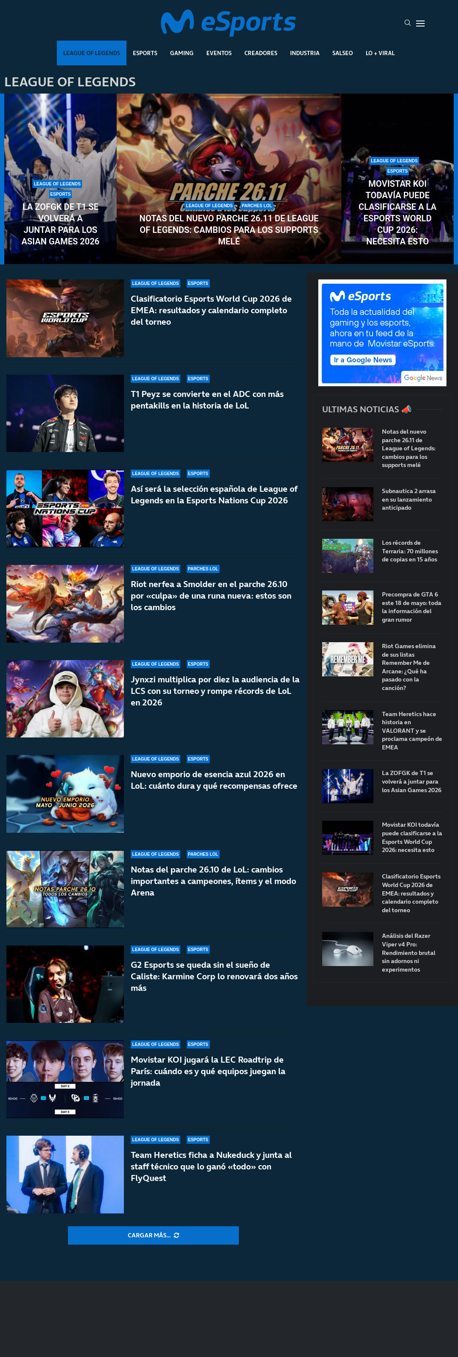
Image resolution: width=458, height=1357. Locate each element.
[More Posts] (153, 1235)
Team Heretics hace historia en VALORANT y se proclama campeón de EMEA (412, 731)
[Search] (407, 23)
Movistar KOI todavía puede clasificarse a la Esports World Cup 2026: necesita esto (397, 213)
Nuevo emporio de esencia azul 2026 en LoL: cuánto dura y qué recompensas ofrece (214, 780)
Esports (145, 53)
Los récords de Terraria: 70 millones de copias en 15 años (410, 551)
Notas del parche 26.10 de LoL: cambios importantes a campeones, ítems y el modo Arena (213, 881)
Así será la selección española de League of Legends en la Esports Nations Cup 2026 (214, 494)
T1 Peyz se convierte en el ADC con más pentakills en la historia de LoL (207, 399)
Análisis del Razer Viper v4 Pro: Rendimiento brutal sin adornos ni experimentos (408, 952)
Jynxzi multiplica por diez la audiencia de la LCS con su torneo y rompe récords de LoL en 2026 (215, 690)
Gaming (182, 53)
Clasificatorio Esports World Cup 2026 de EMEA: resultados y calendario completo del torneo (211, 310)
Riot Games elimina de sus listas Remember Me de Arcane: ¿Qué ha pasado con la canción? (409, 667)
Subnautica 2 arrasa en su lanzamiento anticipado (409, 499)
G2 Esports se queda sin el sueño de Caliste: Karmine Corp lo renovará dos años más (214, 976)
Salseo (342, 53)
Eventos (219, 53)
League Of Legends (91, 53)
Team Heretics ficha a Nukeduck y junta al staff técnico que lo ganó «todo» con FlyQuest (211, 1166)
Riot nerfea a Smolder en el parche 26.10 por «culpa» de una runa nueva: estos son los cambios (211, 595)
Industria (305, 53)
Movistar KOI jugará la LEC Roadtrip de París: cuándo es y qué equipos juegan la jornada (208, 1071)
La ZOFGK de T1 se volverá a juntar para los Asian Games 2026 (60, 224)
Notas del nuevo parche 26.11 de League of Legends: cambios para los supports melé (228, 230)
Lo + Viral (380, 53)
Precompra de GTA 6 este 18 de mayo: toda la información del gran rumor (411, 607)
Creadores (260, 53)
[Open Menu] (420, 23)
